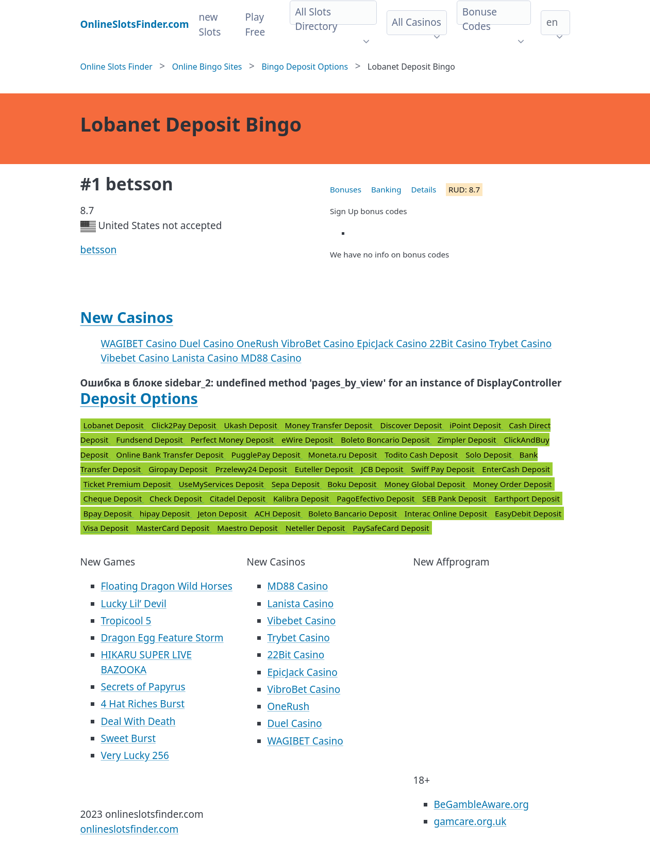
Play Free (255, 24)
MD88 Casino (271, 358)
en (552, 22)
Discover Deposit (412, 425)
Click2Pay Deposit (185, 425)
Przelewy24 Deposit (252, 469)
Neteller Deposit (316, 528)
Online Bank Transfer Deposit (170, 454)
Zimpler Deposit (468, 439)
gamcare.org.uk (470, 821)
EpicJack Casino (393, 343)
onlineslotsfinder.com (129, 829)
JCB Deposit (383, 469)
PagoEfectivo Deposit (376, 498)
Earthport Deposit (527, 498)
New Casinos (126, 317)
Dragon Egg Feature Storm (162, 637)
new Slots (210, 24)
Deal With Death (138, 721)
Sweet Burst (128, 738)
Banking (386, 189)
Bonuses (345, 189)
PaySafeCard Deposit (391, 528)
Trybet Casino (520, 343)
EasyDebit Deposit (528, 513)
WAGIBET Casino (140, 343)
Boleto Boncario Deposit (386, 439)
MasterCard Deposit (173, 528)
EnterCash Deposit (516, 469)
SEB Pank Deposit (455, 498)
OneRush (259, 343)
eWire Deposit (308, 439)
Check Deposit (176, 498)
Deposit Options (139, 398)
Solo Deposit (489, 454)
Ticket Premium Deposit (128, 484)
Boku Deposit (352, 484)
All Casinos (416, 22)
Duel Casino (208, 343)
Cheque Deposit (114, 498)
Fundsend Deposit (150, 439)
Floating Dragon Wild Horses (166, 586)
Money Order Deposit (512, 484)
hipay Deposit (166, 513)
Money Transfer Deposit (330, 425)
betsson (98, 249)
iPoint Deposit (476, 425)
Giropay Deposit (179, 469)
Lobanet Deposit (115, 425)
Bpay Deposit (109, 513)
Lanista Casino (206, 358)
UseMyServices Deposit (221, 484)
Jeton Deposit (223, 513)
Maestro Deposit (248, 528)
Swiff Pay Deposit (444, 469)
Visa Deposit (107, 528)
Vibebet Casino (136, 358)
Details (424, 189)
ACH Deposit (279, 513)
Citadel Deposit (239, 498)
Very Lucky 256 (135, 755)
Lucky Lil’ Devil (133, 603)
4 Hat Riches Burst (143, 703)
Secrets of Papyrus (143, 686)
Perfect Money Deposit (233, 439)
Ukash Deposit (251, 425)
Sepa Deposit (297, 484)
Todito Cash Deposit (422, 454)
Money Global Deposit (425, 484)
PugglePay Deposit (267, 454)
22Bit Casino (459, 343)
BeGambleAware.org (481, 804)
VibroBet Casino (319, 343)
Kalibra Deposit (302, 498)
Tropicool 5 (126, 620)
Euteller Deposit (325, 469)
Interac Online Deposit (447, 513)
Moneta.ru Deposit (343, 454)
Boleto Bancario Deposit (353, 513)
